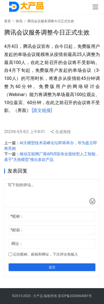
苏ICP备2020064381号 (75, 296)
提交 (52, 267)
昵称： (17, 216)
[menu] (95, 7)
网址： (17, 243)
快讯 (19, 21)
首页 (7, 21)
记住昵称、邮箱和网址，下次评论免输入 (43, 254)
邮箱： (17, 230)
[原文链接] (42, 110)
